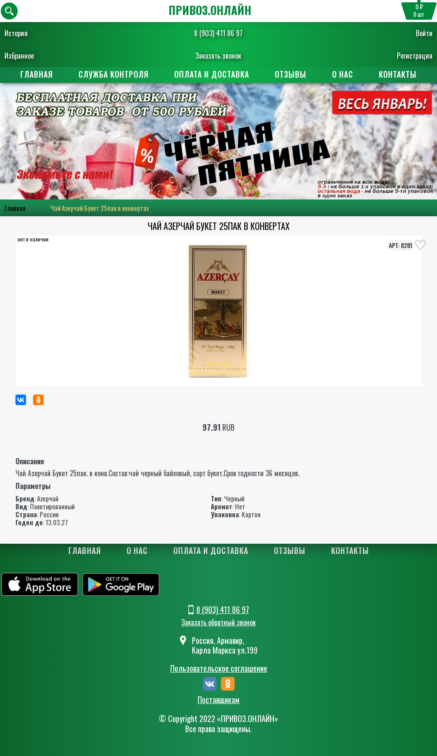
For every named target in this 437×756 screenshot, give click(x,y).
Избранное (19, 55)
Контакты (398, 74)
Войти (424, 33)
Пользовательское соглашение (218, 668)
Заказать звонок (218, 55)
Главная (36, 74)
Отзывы (290, 74)
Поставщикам (218, 700)
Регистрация (415, 55)
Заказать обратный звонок (218, 622)
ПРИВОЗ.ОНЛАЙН (209, 9)
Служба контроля (113, 74)
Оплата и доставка (211, 74)
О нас (342, 74)
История (16, 33)
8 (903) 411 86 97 (218, 33)
